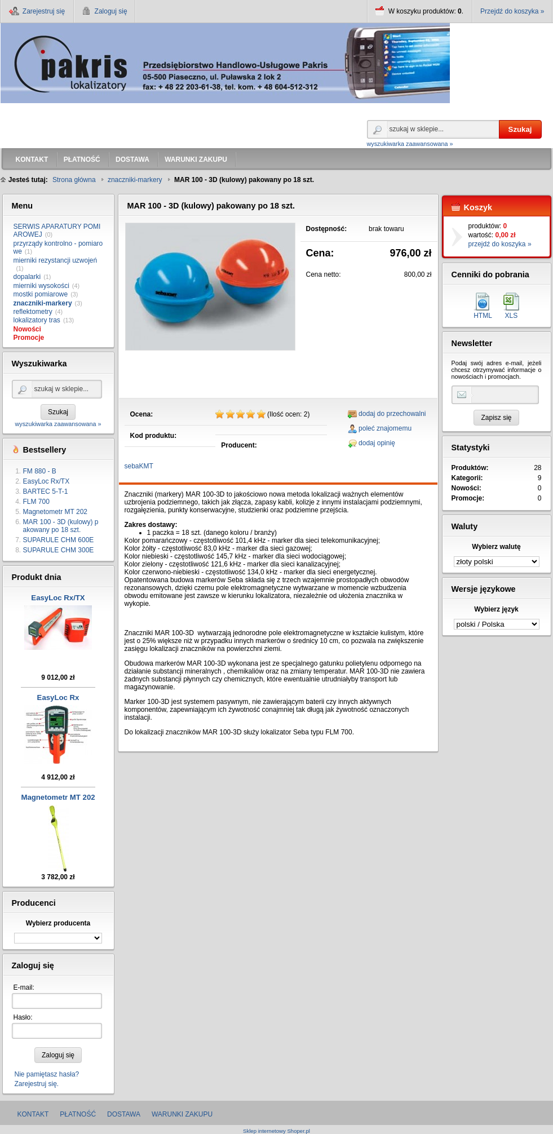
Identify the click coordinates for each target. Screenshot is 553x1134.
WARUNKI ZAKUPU (182, 1114)
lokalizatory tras (37, 320)
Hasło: (23, 1017)
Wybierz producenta (58, 923)
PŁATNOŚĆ (78, 1114)
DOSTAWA (123, 1114)
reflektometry (33, 312)
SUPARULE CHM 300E (58, 550)
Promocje (29, 338)
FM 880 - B (39, 471)
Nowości (27, 329)
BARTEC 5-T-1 (45, 491)
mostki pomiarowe (41, 294)
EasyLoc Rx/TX (46, 481)
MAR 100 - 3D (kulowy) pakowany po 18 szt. (61, 526)
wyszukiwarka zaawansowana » (410, 143)
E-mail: (24, 987)
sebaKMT (139, 466)
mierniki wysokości (41, 286)
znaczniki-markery (43, 303)
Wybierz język (496, 609)
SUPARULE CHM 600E (58, 540)
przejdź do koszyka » (500, 244)
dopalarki (27, 277)
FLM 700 (36, 502)
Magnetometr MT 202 (55, 512)
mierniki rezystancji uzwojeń (56, 260)
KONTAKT (33, 1114)
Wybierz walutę (496, 547)
